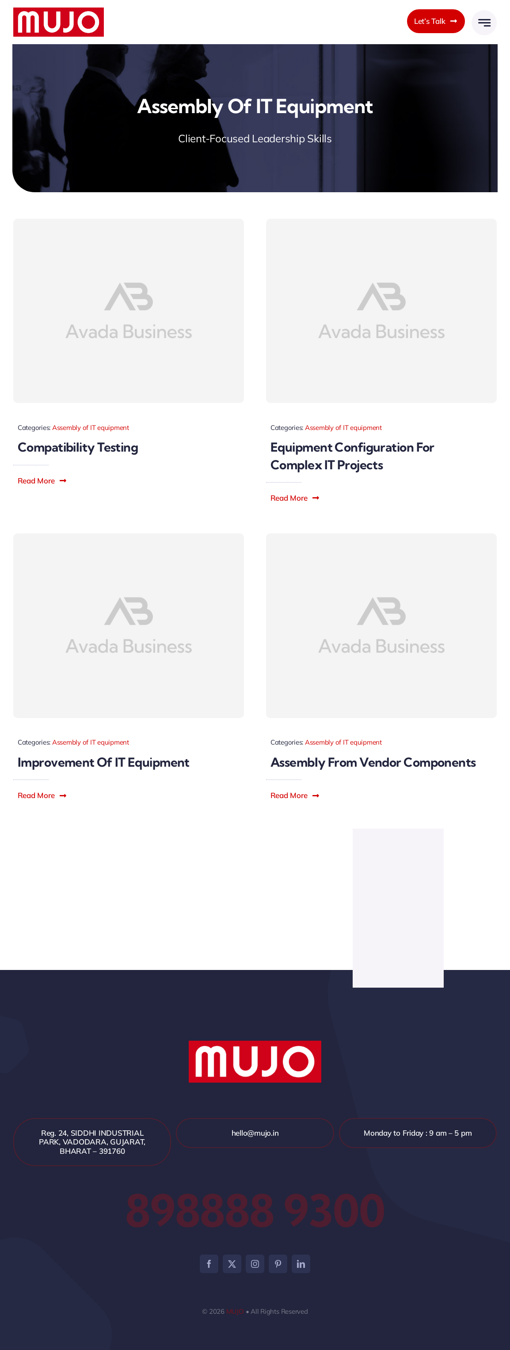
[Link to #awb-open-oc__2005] (484, 22)
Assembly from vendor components (373, 762)
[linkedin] (301, 1264)
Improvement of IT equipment (104, 762)
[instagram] (255, 1264)
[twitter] (232, 1264)
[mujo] (58, 11)
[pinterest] (278, 1264)
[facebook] (209, 1264)
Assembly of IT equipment (90, 427)
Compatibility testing (78, 447)
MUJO (235, 1311)
